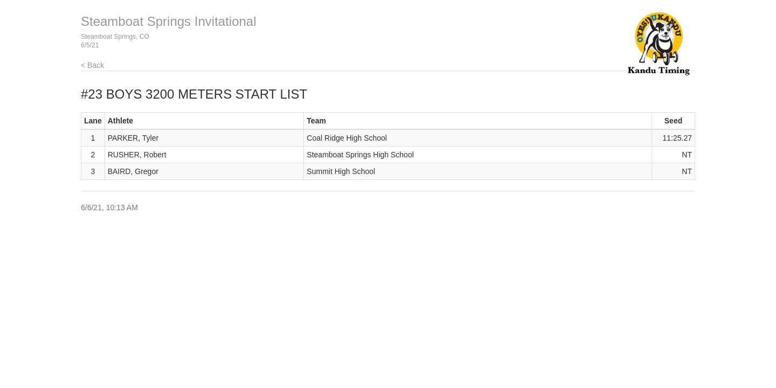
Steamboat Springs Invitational (169, 21)
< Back (92, 65)
